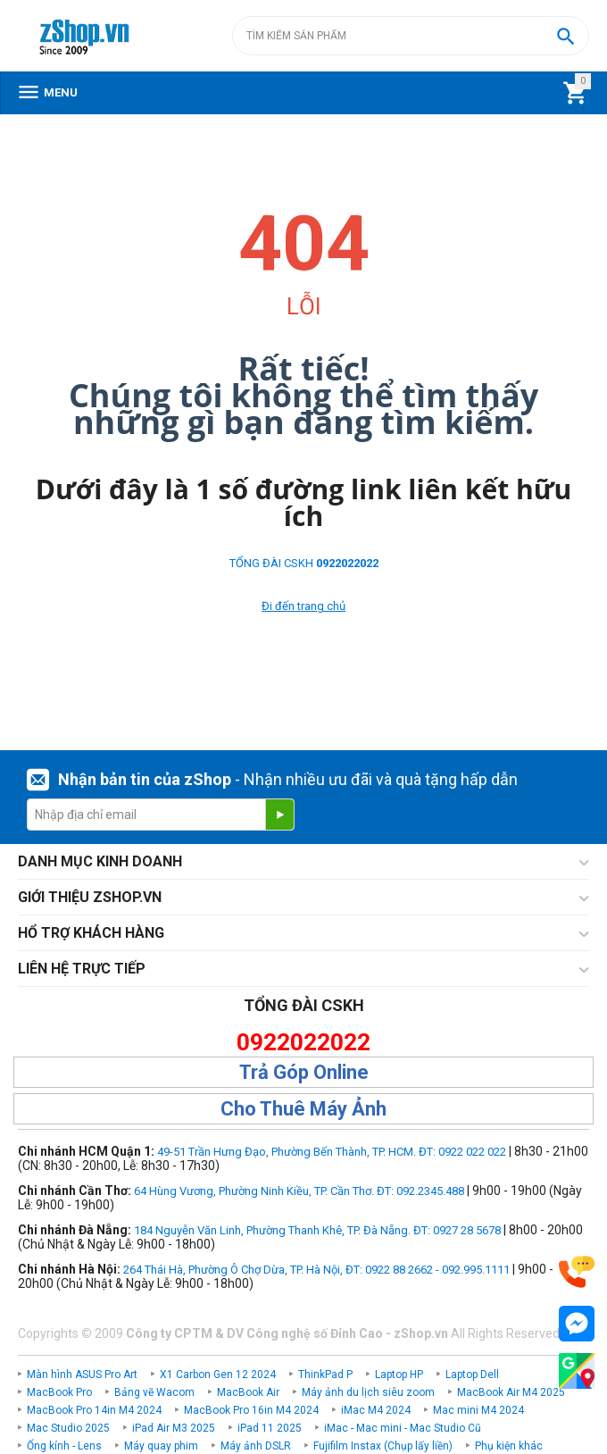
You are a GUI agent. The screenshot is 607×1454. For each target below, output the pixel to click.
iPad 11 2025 (269, 1428)
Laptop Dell (472, 1374)
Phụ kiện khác (509, 1446)
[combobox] (410, 35)
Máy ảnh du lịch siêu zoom (368, 1392)
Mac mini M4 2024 (478, 1410)
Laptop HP (399, 1374)
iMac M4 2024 (376, 1410)
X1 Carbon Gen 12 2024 (218, 1374)
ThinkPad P (325, 1374)
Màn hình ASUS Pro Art (82, 1374)
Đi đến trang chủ (303, 606)
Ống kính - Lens (64, 1446)
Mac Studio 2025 (68, 1428)
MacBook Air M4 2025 (511, 1392)
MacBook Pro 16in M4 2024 (251, 1410)
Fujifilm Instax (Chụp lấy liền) (383, 1446)
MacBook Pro (59, 1392)
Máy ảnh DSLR (255, 1446)
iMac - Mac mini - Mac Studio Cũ (402, 1428)
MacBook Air (248, 1392)
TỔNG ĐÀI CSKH (303, 563)
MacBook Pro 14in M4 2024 (94, 1410)
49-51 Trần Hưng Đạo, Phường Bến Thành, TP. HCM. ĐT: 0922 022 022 (331, 1151)
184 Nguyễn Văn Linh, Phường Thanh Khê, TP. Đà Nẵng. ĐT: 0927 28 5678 (317, 1230)
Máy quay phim (161, 1446)
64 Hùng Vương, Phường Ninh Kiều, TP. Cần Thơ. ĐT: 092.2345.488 (299, 1191)
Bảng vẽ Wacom (154, 1392)
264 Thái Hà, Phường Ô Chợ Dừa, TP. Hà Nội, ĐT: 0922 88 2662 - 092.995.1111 (316, 1269)
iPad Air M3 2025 (173, 1428)
